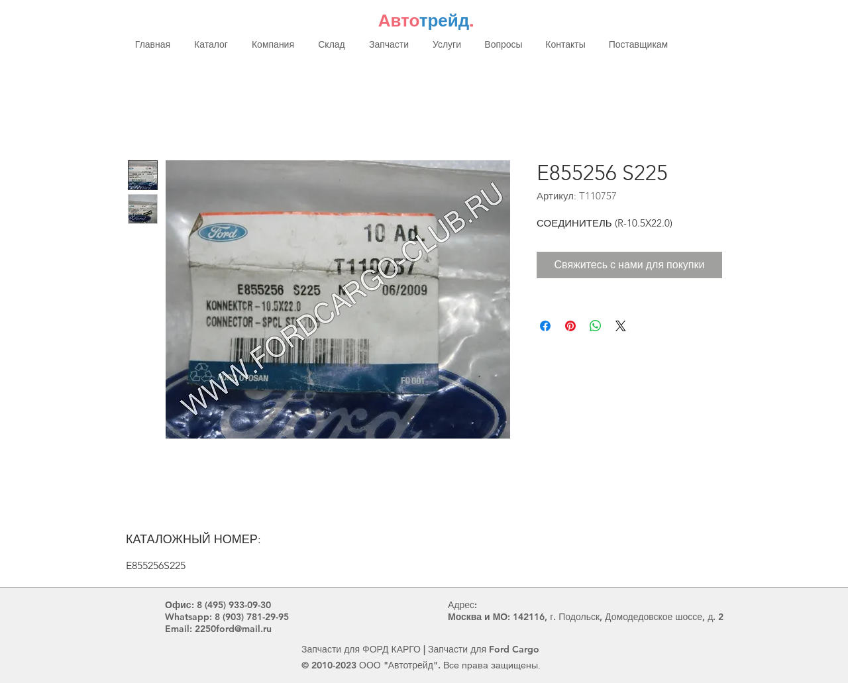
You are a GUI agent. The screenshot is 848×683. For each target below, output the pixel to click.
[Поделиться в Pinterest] (570, 326)
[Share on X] (621, 326)
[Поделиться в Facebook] (545, 326)
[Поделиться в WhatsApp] (596, 326)
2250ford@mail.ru (233, 629)
